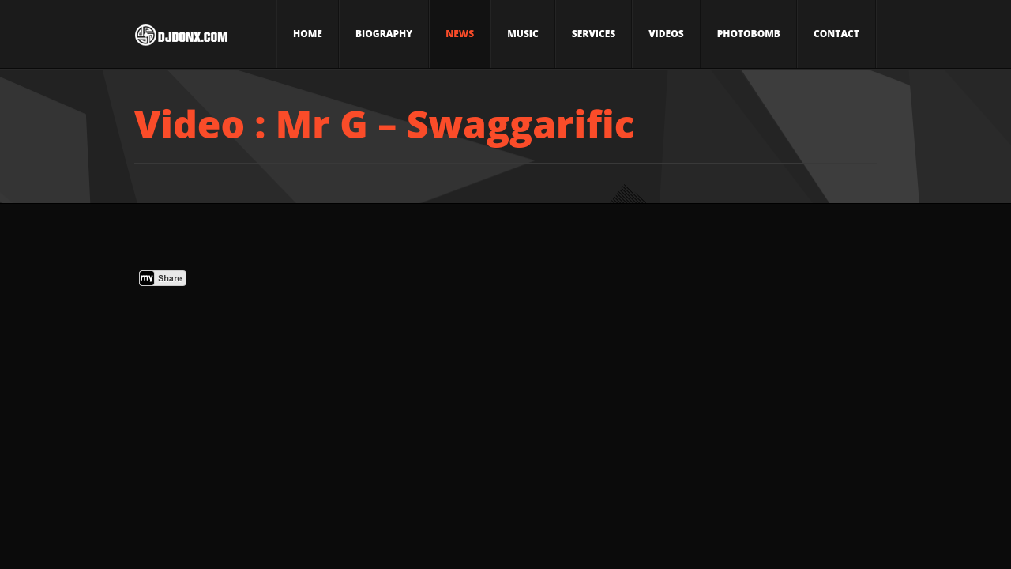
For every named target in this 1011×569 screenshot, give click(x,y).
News (459, 33)
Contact (836, 33)
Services (593, 33)
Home (307, 33)
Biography (383, 33)
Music (523, 33)
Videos (665, 33)
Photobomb (748, 33)
